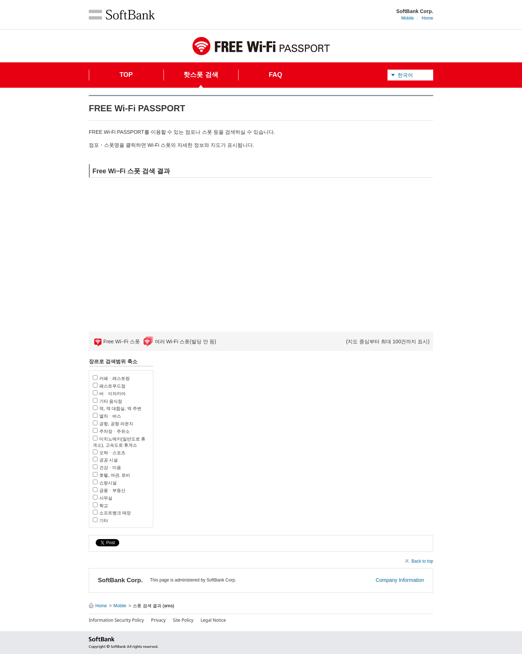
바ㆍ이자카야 (112, 393)
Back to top (422, 561)
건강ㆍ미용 (110, 467)
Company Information (400, 580)
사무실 (105, 498)
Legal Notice (213, 620)
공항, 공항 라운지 (116, 423)
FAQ (275, 74)
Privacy (158, 620)
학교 (103, 505)
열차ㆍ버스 (110, 416)
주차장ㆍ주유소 (114, 431)
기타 (103, 520)
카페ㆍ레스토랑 (114, 378)
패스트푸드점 (112, 386)
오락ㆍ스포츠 (112, 452)
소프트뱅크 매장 (115, 513)
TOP (126, 74)
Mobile (407, 18)
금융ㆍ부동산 (112, 490)
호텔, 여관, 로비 (114, 475)
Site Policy (183, 620)
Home (427, 18)
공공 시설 (108, 460)
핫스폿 (201, 79)
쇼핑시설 (108, 482)
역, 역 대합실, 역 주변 (120, 408)
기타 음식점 (110, 401)
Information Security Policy (116, 620)
